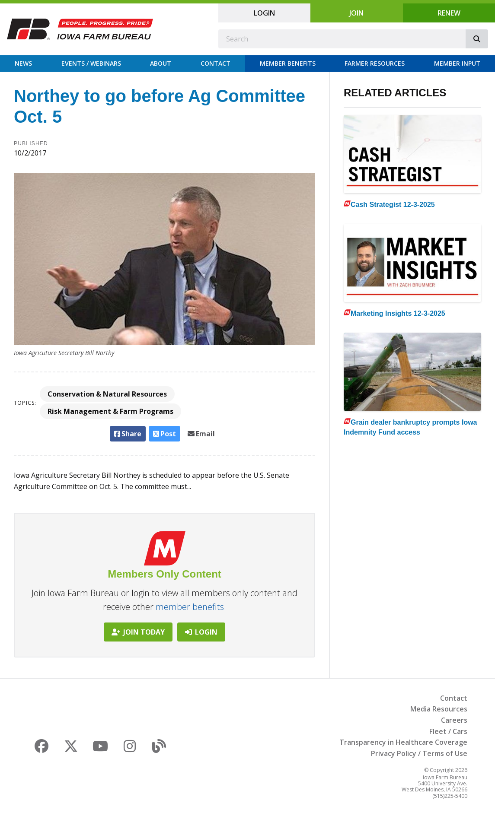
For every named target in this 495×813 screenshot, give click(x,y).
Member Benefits (288, 63)
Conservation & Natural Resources (107, 394)
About (160, 63)
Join (356, 13)
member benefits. (191, 607)
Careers (454, 720)
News (23, 63)
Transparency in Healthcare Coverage (403, 742)
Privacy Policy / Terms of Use (419, 753)
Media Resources (438, 709)
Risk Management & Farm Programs (110, 411)
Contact (215, 63)
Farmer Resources (375, 63)
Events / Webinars (91, 63)
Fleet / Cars (448, 731)
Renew (449, 13)
